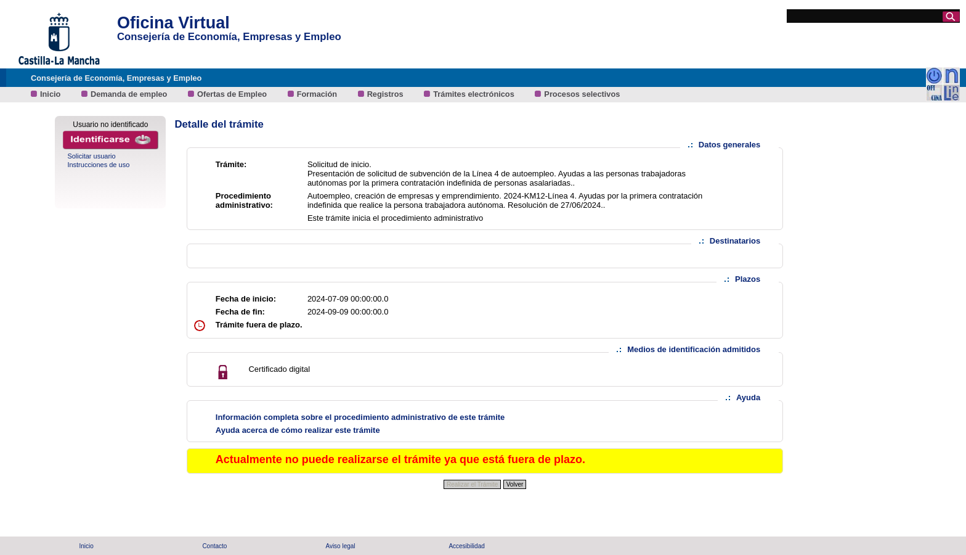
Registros (386, 94)
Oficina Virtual (173, 23)
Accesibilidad (466, 546)
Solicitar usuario (91, 156)
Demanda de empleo (130, 94)
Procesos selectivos (582, 94)
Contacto (214, 546)
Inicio (51, 94)
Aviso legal (340, 546)
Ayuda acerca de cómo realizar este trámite (298, 430)
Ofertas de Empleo (233, 94)
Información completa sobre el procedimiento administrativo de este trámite (360, 417)
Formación (318, 94)
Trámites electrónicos (474, 94)
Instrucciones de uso (98, 164)
